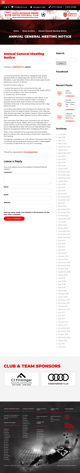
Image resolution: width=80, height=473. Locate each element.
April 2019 (61, 250)
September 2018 (64, 272)
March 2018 (62, 291)
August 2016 (62, 341)
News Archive (28, 31)
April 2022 (61, 191)
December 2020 (64, 209)
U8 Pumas (6, 444)
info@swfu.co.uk (19, 7)
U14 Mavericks (40, 436)
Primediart (73, 465)
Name (6, 187)
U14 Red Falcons (26, 423)
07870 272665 (70, 7)
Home (16, 31)
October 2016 (63, 334)
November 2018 (64, 266)
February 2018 (63, 294)
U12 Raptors (39, 433)
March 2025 (62, 144)
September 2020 (64, 219)
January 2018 (63, 297)
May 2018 (61, 284)
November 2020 (64, 212)
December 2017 (64, 300)
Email (6, 195)
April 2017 (61, 319)
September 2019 (64, 237)
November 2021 (64, 200)
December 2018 (64, 262)
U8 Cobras (6, 440)
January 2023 (63, 169)
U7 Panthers (7, 437)
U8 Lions (6, 442)
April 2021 (61, 203)
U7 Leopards (7, 435)
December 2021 (64, 197)
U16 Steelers (25, 433)
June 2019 (62, 244)
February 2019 (63, 256)
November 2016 (64, 331)
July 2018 (61, 278)
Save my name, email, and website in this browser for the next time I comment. (26, 213)
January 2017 (63, 325)
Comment (8, 172)
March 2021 (62, 206)
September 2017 (64, 309)
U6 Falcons (6, 429)
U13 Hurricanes (40, 434)
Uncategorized (31, 152)
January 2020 (63, 228)
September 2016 (64, 337)
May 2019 (61, 247)
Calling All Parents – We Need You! (70, 116)
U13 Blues (24, 418)
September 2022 (64, 178)
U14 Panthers (25, 421)
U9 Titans (6, 452)
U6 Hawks (6, 430)
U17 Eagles (25, 435)
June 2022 (62, 184)
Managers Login (38, 7)
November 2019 (64, 234)
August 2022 (62, 181)
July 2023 (61, 156)
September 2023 (64, 153)
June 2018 (62, 281)
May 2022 (61, 187)
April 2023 (61, 166)
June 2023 (62, 159)
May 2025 (61, 137)
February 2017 (63, 322)
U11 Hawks (6, 457)
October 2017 (63, 306)
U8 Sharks (6, 445)
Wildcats (6, 418)
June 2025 (62, 134)
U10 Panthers (7, 455)
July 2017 (61, 312)
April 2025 (61, 141)
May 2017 (61, 316)
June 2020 (62, 222)
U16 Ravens (39, 439)
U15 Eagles (25, 426)
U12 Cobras (25, 415)
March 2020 (62, 225)
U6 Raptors (6, 434)
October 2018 (63, 269)
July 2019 (61, 241)
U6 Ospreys (6, 432)
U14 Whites (25, 425)
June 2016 (61, 347)
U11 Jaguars (6, 459)
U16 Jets (24, 431)
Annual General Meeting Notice (52, 31)
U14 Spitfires (39, 438)
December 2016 (64, 328)
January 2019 (63, 259)
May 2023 (61, 162)
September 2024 (64, 147)
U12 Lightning (40, 431)
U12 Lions (24, 416)
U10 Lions (6, 454)
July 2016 (61, 344)
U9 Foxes (6, 450)
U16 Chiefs (24, 430)
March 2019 (62, 253)
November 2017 (64, 303)
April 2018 (61, 287)
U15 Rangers (25, 428)
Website (7, 202)
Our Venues (67, 441)
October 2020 (63, 216)
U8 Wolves (6, 449)
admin (28, 67)
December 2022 (64, 172)
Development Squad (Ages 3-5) (11, 415)
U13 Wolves (25, 420)
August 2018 (62, 275)
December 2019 (64, 231)
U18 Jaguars (25, 436)
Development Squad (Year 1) (10, 416)
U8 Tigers (6, 447)
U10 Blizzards (40, 429)
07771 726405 (55, 7)
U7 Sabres (6, 439)
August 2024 (63, 150)
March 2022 (62, 194)
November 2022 (64, 175)
